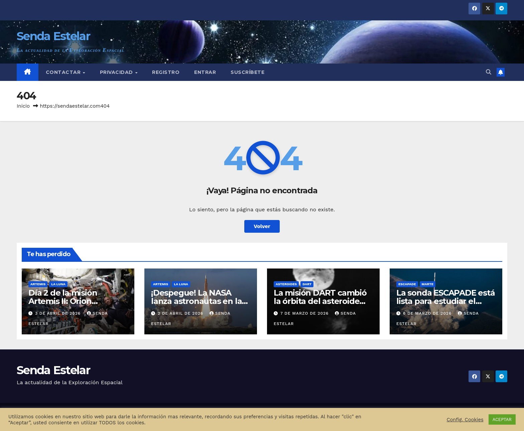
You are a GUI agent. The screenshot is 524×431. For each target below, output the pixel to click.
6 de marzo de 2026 (428, 313)
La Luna (58, 284)
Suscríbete (247, 72)
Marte (428, 284)
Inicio (23, 106)
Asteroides (286, 284)
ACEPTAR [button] (502, 419)
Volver (262, 226)
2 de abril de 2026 (181, 313)
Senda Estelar (53, 36)
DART (306, 284)
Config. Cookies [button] (464, 420)
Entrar (205, 72)
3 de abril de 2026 (58, 313)
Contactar (64, 72)
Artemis (37, 284)
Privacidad (117, 72)
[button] (488, 72)
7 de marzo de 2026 (305, 313)
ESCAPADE (407, 284)
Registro (165, 72)
